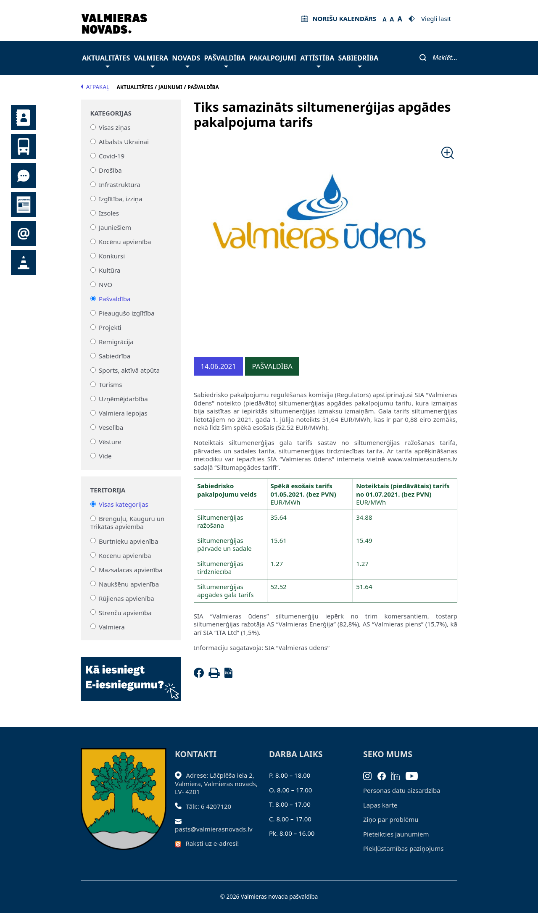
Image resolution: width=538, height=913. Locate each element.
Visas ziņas (114, 127)
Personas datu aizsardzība (401, 790)
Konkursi (112, 256)
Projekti (110, 327)
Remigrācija (116, 341)
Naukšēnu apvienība (129, 583)
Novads (186, 60)
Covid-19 (111, 156)
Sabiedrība (358, 60)
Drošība (110, 170)
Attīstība (317, 60)
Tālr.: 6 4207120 (209, 806)
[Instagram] (370, 775)
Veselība (111, 427)
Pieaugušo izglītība (127, 313)
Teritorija (108, 490)
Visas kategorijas (123, 504)
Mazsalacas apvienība (131, 569)
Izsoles (109, 213)
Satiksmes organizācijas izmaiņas (23, 262)
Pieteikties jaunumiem (23, 233)
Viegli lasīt (436, 18)
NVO (105, 284)
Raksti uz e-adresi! (212, 843)
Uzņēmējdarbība (123, 399)
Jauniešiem (115, 227)
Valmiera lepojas (123, 413)
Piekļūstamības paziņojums (403, 848)
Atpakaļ (95, 87)
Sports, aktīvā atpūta (129, 370)
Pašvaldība (224, 60)
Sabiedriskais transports (23, 146)
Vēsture (110, 441)
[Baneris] (131, 674)
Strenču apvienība (125, 612)
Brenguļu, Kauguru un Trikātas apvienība (127, 522)
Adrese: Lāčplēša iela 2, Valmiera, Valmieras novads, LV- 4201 (216, 783)
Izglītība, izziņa (120, 199)
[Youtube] (415, 775)
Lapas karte (380, 805)
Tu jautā (23, 175)
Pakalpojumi (272, 58)
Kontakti (23, 117)
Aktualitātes (106, 60)
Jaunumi (23, 204)
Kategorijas (111, 113)
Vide (105, 456)
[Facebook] (200, 675)
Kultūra (109, 270)
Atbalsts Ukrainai (124, 141)
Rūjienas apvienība (126, 598)
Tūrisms (110, 384)
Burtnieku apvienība (128, 541)
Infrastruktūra (119, 184)
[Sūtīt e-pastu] (180, 820)
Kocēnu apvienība (125, 241)
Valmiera (151, 60)
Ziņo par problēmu (390, 819)
